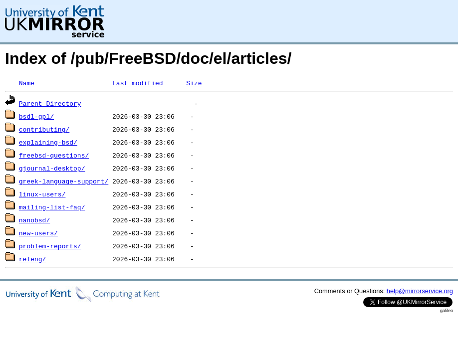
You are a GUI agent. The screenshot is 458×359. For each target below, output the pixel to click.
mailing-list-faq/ (52, 206)
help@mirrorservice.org (420, 291)
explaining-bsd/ (48, 142)
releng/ (32, 258)
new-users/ (38, 232)
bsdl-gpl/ (36, 116)
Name (26, 82)
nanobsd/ (34, 219)
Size (194, 82)
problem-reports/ (50, 245)
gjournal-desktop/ (52, 168)
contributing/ (44, 129)
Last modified (137, 82)
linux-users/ (42, 193)
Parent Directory (50, 103)
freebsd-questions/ (54, 155)
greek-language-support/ (63, 181)
